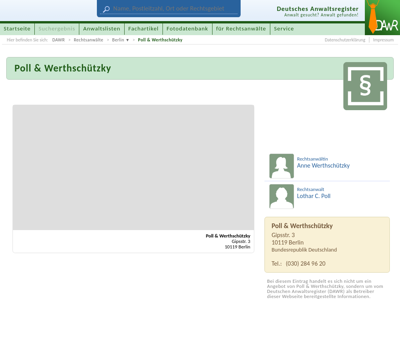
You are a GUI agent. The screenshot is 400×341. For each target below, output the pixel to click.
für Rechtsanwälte (241, 28)
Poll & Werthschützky (160, 40)
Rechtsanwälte (89, 40)
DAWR (58, 40)
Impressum (383, 40)
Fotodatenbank (187, 28)
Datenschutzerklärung (345, 40)
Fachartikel (143, 28)
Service (284, 28)
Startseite (17, 28)
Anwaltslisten (101, 28)
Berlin (118, 40)
